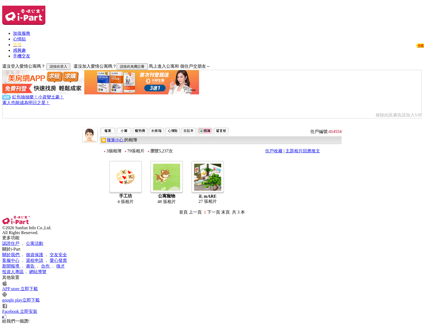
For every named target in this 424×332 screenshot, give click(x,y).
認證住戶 (10, 243)
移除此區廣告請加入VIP (399, 115)
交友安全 (58, 254)
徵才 (60, 266)
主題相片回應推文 (302, 151)
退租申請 (34, 260)
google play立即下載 (21, 300)
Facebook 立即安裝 (19, 311)
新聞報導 (11, 266)
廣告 (31, 266)
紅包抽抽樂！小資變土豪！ (38, 97)
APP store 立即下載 (20, 288)
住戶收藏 (273, 151)
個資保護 (34, 254)
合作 (46, 266)
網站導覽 (37, 271)
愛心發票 (58, 260)
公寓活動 (34, 243)
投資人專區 (13, 271)
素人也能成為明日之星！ (26, 102)
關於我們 (11, 254)
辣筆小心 (115, 140)
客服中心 (10, 260)
